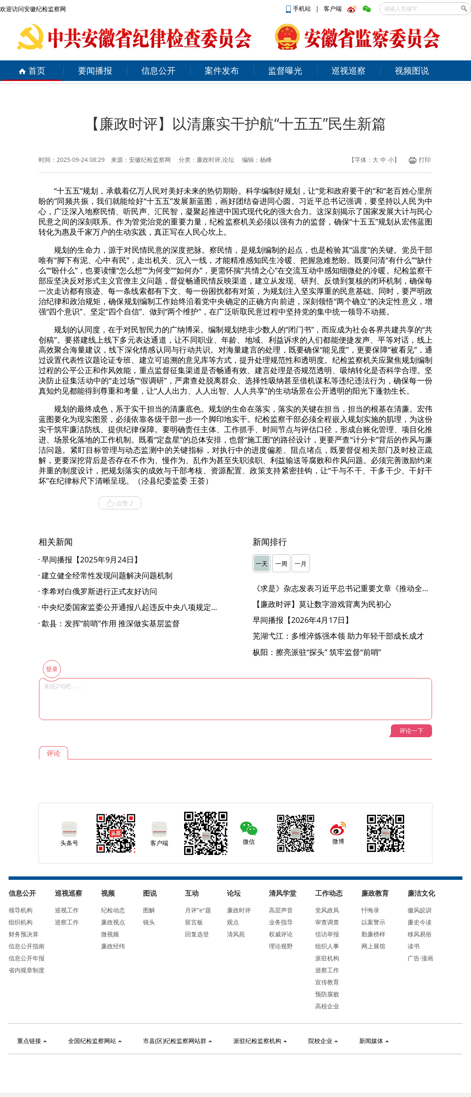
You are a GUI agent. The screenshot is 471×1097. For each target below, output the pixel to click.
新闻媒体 (374, 1041)
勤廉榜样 (373, 934)
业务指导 (281, 922)
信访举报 (327, 934)
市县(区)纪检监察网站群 (177, 1041)
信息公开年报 (27, 958)
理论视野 (281, 946)
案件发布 (222, 70)
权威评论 (281, 934)
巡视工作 (67, 910)
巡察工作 (67, 922)
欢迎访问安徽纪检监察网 (33, 9)
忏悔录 (370, 910)
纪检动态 (113, 910)
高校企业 (327, 1006)
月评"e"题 (198, 910)
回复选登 (197, 934)
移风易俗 (420, 934)
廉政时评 (239, 910)
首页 (31, 70)
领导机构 (21, 910)
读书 (414, 946)
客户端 (333, 8)
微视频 (110, 934)
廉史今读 (420, 922)
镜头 (149, 922)
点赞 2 (120, 503)
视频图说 (412, 70)
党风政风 (327, 910)
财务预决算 (24, 934)
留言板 (194, 922)
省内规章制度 (27, 970)
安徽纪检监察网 (150, 159)
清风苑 (236, 934)
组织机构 (21, 922)
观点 (233, 922)
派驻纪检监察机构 (260, 1041)
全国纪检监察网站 (95, 1041)
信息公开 (158, 70)
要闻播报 (95, 70)
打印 (420, 159)
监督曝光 (285, 70)
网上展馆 (373, 946)
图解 (149, 910)
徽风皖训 (420, 910)
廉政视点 (113, 922)
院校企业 (323, 1041)
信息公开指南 (27, 946)
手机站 (299, 8)
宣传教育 (327, 982)
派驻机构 (327, 958)
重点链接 (32, 1041)
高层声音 (281, 910)
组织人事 (327, 946)
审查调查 (327, 922)
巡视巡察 (348, 70)
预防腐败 (327, 994)
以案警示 (373, 922)
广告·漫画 (420, 958)
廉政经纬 (113, 946)
